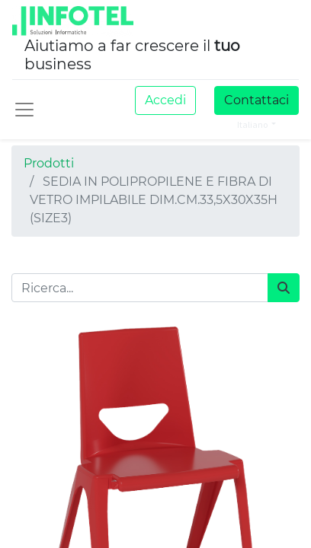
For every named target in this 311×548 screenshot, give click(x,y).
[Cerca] (284, 287)
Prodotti (49, 163)
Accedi (165, 100)
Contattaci (256, 100)
